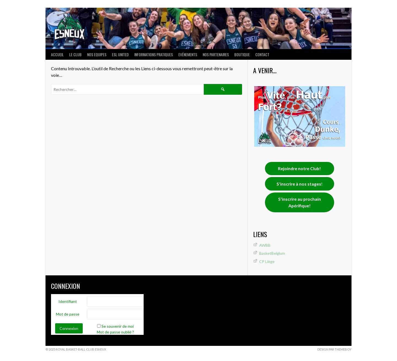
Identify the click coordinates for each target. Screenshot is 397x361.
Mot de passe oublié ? (115, 332)
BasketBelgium (272, 253)
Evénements (187, 54)
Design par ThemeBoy (334, 349)
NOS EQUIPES (96, 54)
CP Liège (267, 261)
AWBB (264, 245)
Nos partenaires (216, 54)
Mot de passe (67, 314)
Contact (262, 54)
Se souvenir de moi (117, 326)
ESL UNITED (120, 54)
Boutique (242, 54)
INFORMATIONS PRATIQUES (153, 54)
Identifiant (67, 301)
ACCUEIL (57, 54)
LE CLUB (75, 54)
